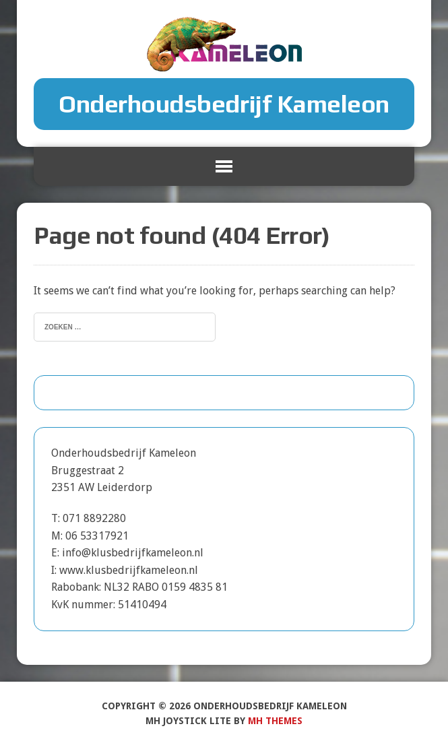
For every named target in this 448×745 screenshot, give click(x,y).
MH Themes (275, 720)
